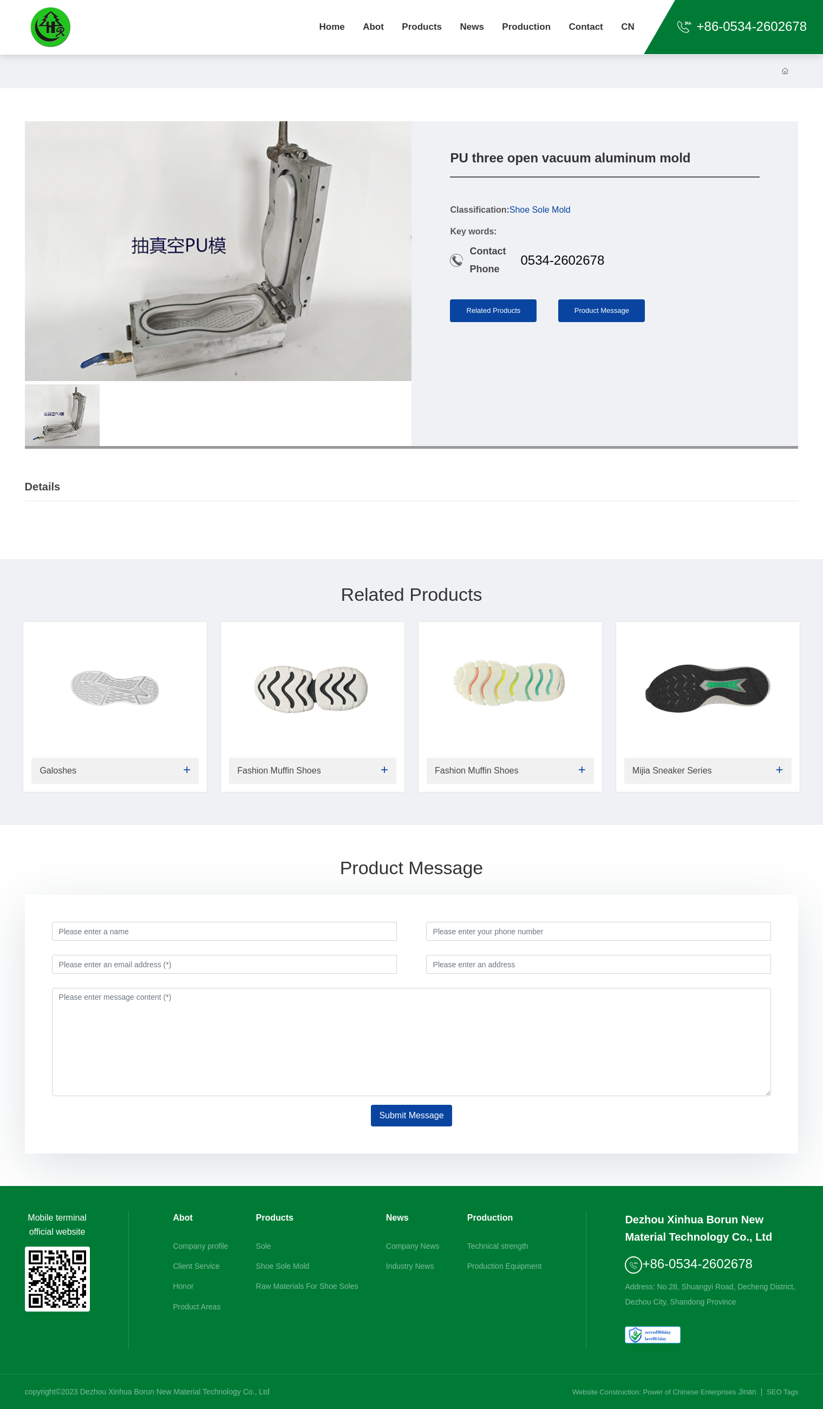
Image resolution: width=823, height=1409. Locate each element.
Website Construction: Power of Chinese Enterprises (654, 1392)
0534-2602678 (562, 260)
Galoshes (58, 770)
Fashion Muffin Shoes (279, 770)
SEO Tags (782, 1392)
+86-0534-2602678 (741, 26)
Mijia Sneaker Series (672, 770)
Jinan (747, 1391)
